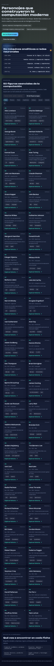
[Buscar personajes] (14, 96)
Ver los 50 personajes (10, 34)
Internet (40, 100)
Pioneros (12, 100)
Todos (5, 100)
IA (4, 103)
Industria (47, 100)
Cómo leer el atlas (9, 39)
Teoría (18, 100)
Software (34, 100)
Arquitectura (26, 100)
